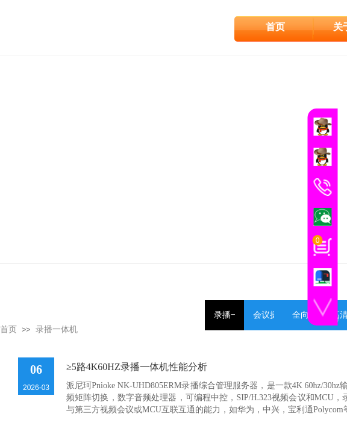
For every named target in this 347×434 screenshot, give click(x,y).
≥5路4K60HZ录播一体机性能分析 (136, 367)
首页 (275, 27)
